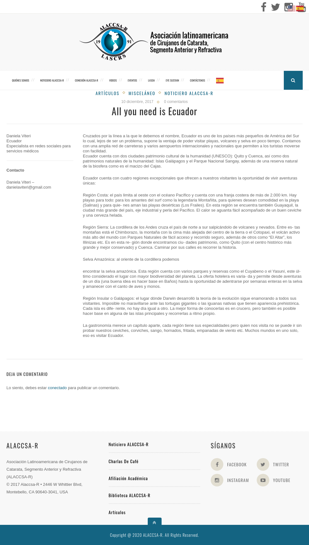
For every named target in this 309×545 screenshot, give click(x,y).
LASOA (151, 80)
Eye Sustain (172, 80)
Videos (113, 80)
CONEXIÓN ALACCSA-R (86, 80)
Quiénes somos (20, 80)
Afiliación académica (128, 478)
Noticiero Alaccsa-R (188, 93)
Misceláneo (142, 93)
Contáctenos (197, 80)
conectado (57, 387)
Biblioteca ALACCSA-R (130, 495)
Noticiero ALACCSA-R (52, 80)
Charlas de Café (124, 461)
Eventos (132, 80)
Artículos (107, 93)
